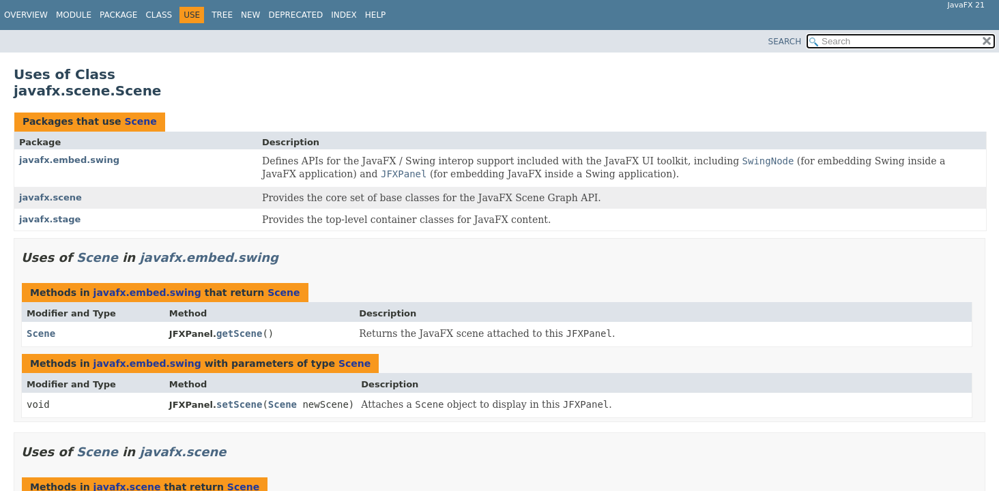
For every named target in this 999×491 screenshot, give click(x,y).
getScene (239, 333)
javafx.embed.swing (69, 160)
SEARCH (785, 41)
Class (158, 15)
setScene (239, 404)
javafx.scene (50, 197)
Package (118, 15)
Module (73, 15)
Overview (26, 15)
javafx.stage (50, 219)
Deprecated (295, 15)
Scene (140, 121)
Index (344, 15)
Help (375, 15)
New (250, 15)
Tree (222, 15)
